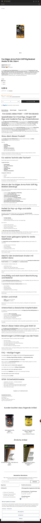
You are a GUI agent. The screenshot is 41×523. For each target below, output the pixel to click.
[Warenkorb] (38, 1)
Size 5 (4, 82)
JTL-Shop (22, 521)
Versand (10, 90)
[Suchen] (19, 4)
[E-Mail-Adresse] (16, 481)
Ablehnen (20, 518)
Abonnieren (35, 481)
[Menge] (10, 101)
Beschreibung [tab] (5, 110)
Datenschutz (9, 508)
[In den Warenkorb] (2, 11)
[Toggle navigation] (2, 0)
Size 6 (4, 84)
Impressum (4, 508)
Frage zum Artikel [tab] (22, 110)
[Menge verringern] (3, 101)
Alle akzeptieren (21, 511)
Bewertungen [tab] (13, 110)
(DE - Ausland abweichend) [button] (15, 96)
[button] (34, 1)
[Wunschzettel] (36, 1)
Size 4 (4, 80)
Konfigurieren (20, 515)
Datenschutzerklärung (23, 477)
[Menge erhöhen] (18, 101)
